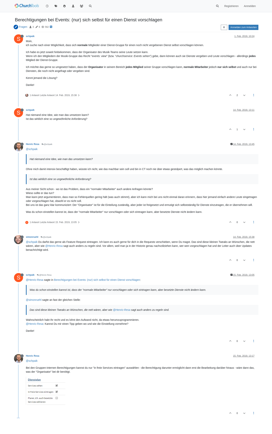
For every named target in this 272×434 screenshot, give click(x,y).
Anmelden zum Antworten (243, 27)
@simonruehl (34, 299)
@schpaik (47, 144)
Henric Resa (32, 144)
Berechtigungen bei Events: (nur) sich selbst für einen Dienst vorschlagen (97, 279)
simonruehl (32, 237)
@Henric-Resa (54, 245)
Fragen (23, 26)
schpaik (30, 36)
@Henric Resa (44, 275)
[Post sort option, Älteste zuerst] (224, 27)
